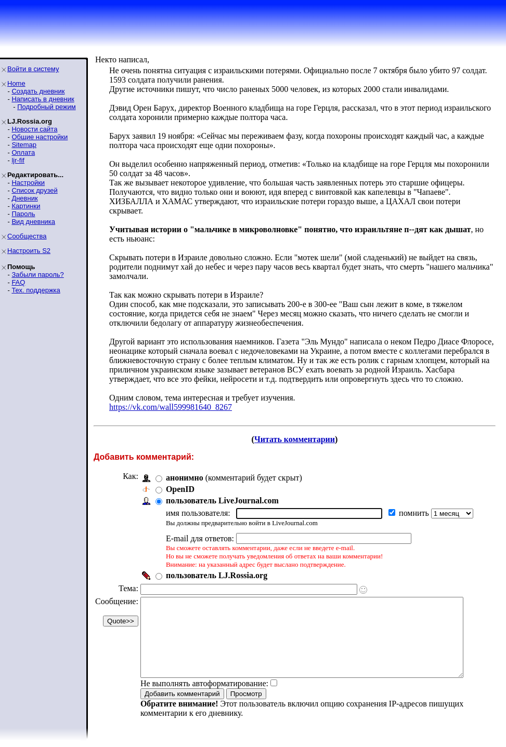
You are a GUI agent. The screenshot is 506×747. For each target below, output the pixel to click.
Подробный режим (46, 107)
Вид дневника (33, 221)
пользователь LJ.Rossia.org (216, 566)
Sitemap (23, 145)
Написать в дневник (42, 99)
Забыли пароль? (37, 274)
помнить (415, 503)
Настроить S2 (28, 251)
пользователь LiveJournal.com (222, 491)
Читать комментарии (298, 429)
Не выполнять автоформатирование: (204, 689)
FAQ (18, 282)
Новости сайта (34, 129)
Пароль (23, 214)
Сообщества (27, 236)
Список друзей (34, 190)
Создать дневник (37, 91)
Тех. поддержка (35, 290)
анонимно (184, 468)
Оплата (23, 152)
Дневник (24, 198)
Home (16, 83)
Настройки (28, 182)
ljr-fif (17, 160)
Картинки (25, 206)
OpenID (180, 479)
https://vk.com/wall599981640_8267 (170, 397)
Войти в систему (33, 69)
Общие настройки (39, 137)
